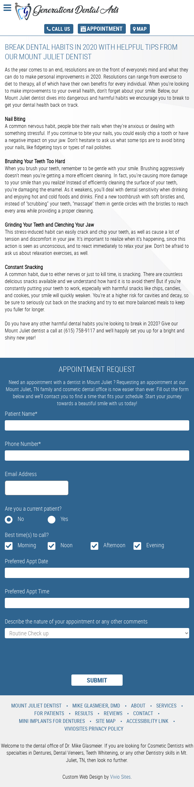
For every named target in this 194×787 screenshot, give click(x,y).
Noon (67, 545)
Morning (27, 545)
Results (84, 713)
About (138, 705)
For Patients (49, 713)
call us (61, 28)
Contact (143, 713)
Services (166, 705)
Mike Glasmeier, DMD (96, 705)
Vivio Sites (120, 776)
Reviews (113, 713)
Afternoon (114, 545)
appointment (105, 28)
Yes (64, 519)
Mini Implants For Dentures (52, 720)
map (142, 28)
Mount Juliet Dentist (36, 705)
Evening (155, 545)
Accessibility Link (147, 720)
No (21, 519)
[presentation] (53, 660)
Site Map (106, 720)
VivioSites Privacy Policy (93, 728)
